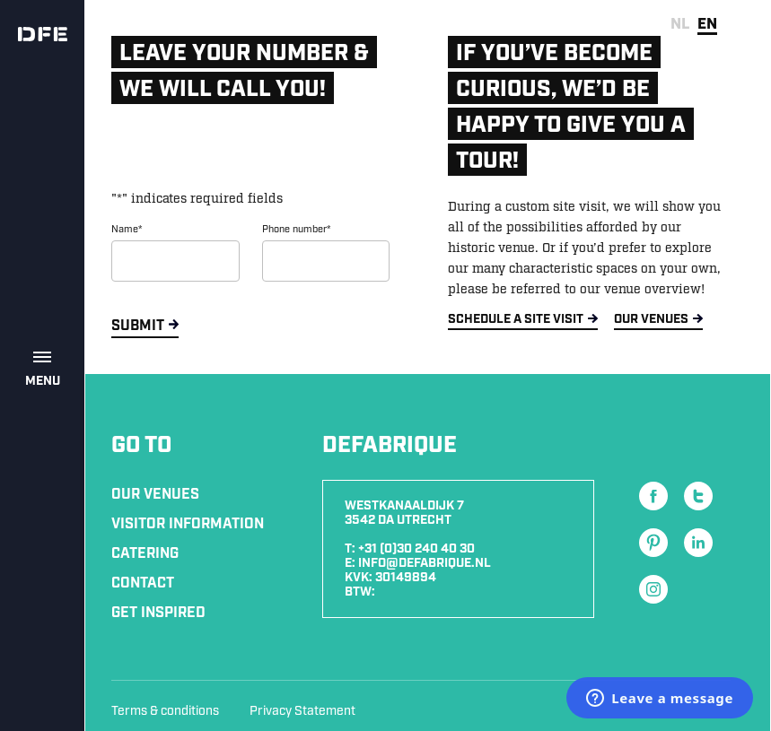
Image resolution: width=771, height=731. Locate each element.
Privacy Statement (302, 711)
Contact (142, 583)
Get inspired (158, 613)
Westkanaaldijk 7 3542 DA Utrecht (404, 513)
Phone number (296, 229)
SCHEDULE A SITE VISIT (515, 319)
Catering (145, 553)
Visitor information (187, 524)
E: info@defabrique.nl (418, 563)
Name (126, 229)
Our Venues (155, 494)
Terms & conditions (165, 711)
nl (679, 24)
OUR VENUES (651, 319)
